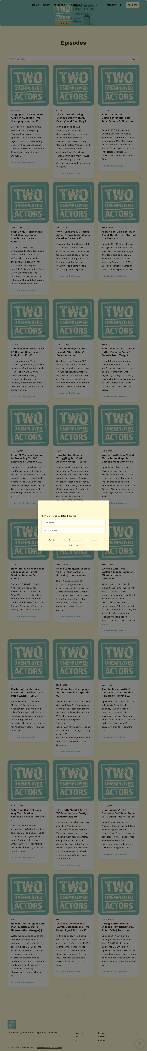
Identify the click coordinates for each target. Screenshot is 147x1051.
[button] (104, 504)
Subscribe (73, 545)
